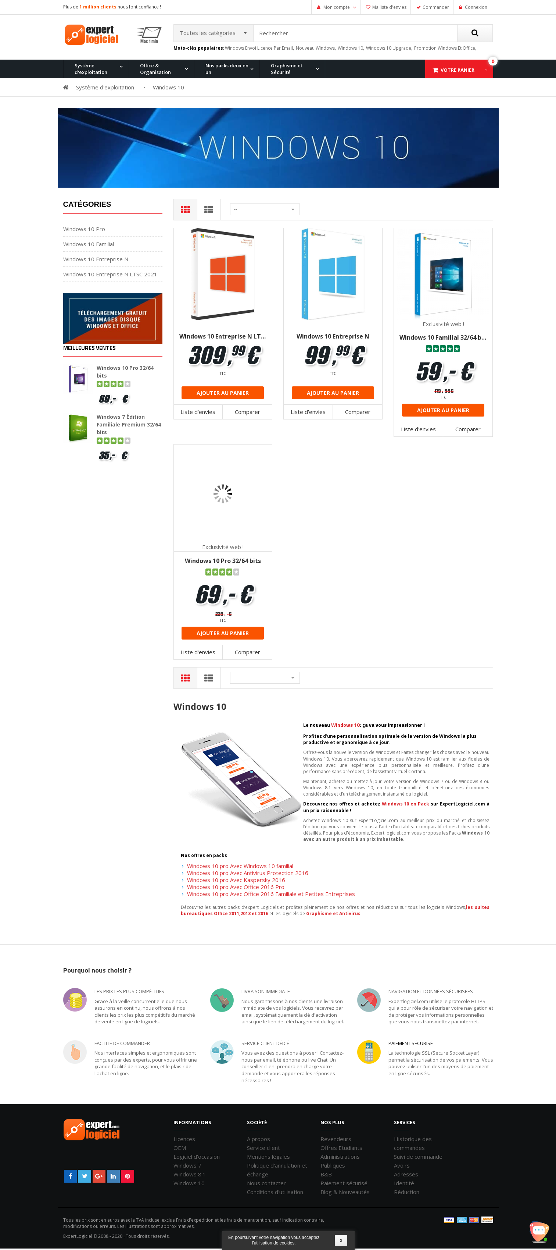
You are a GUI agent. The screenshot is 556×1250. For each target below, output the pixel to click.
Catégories (87, 206)
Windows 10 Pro (159, 108)
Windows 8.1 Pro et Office (169, 108)
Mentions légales (268, 1158)
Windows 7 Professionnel (309, 108)
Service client (263, 1149)
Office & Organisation (155, 70)
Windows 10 (189, 1184)
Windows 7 (187, 1167)
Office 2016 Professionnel (240, 108)
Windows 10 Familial (88, 245)
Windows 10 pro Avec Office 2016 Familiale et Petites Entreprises (271, 895)
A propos (258, 1140)
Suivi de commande (418, 1158)
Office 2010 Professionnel (99, 108)
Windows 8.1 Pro (229, 108)
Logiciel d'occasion (196, 1158)
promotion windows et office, (445, 49)
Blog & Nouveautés (345, 1193)
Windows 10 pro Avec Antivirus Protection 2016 (247, 874)
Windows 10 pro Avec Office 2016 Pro (235, 888)
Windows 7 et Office (444, 108)
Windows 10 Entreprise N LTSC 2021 (110, 275)
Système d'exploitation (91, 70)
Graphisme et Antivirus (333, 915)
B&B (326, 1175)
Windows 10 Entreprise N (95, 260)
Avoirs (402, 1167)
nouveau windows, (316, 49)
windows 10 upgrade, (389, 49)
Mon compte (336, 7)
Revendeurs (335, 1140)
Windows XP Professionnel (382, 108)
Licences (184, 1140)
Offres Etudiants (341, 1149)
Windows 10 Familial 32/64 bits (443, 339)
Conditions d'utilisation (275, 1193)
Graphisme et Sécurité (286, 70)
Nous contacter (266, 1184)
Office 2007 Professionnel (380, 108)
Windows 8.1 (189, 1175)
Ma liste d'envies (389, 7)
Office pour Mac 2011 (304, 108)
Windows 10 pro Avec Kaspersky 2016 (236, 881)
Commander (436, 7)
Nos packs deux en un (226, 70)
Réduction (406, 1193)
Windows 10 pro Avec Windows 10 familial (240, 867)
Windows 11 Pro (89, 108)
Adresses (406, 1175)
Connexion (475, 7)
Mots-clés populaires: (199, 49)
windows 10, (351, 49)
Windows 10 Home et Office (241, 108)
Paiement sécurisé (410, 1044)
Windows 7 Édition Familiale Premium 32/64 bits (129, 426)
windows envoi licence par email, (259, 49)
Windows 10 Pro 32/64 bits (223, 562)
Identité (404, 1184)
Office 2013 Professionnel (169, 108)
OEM (179, 1149)
